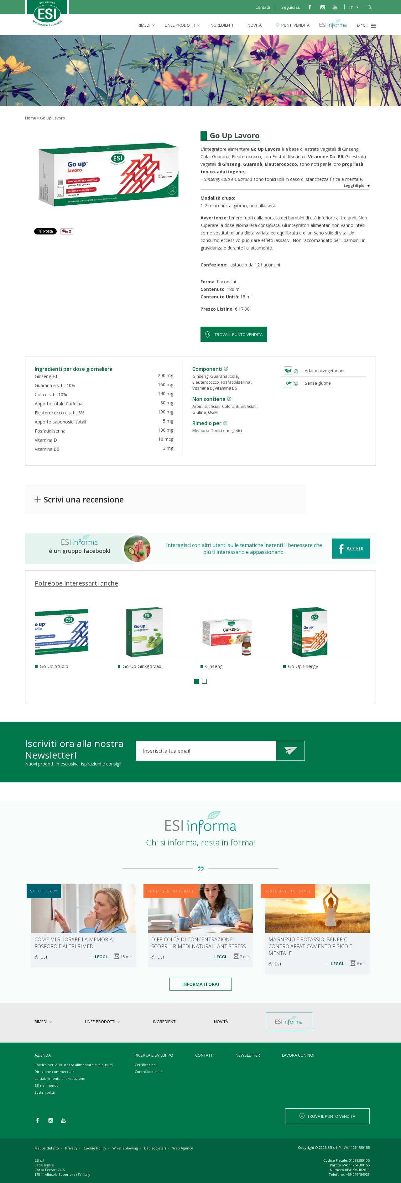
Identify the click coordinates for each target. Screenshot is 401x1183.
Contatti (262, 7)
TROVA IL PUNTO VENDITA (331, 1116)
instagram (322, 6)
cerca (370, 6)
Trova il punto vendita (239, 334)
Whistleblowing (125, 1148)
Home (30, 118)
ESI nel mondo (46, 1085)
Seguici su (290, 7)
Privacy (71, 1148)
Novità (254, 25)
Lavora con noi (298, 1055)
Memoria (200, 430)
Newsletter (248, 1055)
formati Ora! (200, 984)
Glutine (199, 412)
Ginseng (200, 376)
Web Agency (182, 1148)
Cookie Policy (95, 1148)
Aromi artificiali (206, 406)
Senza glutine (318, 383)
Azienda (42, 1055)
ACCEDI (354, 548)
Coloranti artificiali (239, 406)
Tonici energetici (226, 430)
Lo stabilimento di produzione (59, 1078)
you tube (335, 6)
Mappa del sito (46, 1148)
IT (351, 6)
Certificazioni (146, 1064)
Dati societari (155, 1148)
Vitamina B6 (226, 388)
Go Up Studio (54, 666)
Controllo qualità (149, 1071)
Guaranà (218, 376)
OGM (213, 412)
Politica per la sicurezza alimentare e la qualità (73, 1064)
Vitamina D (202, 388)
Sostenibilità (44, 1092)
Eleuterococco (205, 382)
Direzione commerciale (54, 1071)
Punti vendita (295, 25)
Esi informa (336, 25)
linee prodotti (180, 25)
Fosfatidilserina (235, 382)
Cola (233, 376)
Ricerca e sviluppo (154, 1055)
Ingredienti (221, 25)
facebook (310, 6)
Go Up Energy (303, 666)
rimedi (144, 25)
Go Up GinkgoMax (141, 666)
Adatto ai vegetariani (324, 370)
